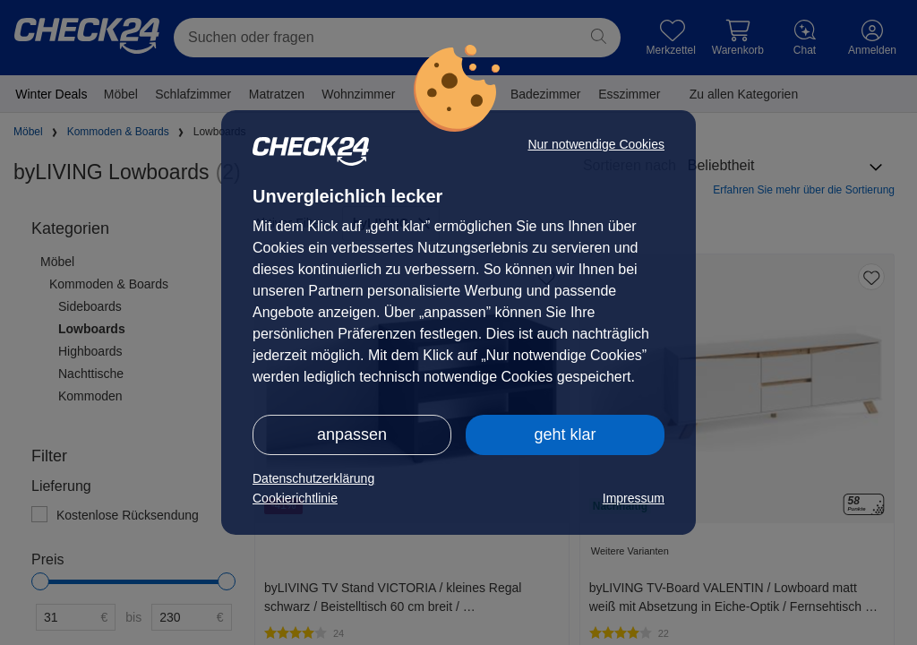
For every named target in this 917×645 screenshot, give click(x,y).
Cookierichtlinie (295, 498)
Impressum (633, 498)
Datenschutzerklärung (313, 478)
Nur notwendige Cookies (595, 144)
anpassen (352, 434)
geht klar (565, 434)
